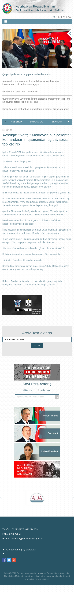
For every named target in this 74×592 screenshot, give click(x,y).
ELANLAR (57, 121)
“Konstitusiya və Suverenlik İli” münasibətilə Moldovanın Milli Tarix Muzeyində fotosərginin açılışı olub (36, 100)
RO (69, 17)
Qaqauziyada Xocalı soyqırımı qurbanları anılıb (26, 74)
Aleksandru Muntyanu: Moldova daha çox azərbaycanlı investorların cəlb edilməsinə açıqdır (30, 83)
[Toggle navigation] (5, 21)
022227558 (15, 534)
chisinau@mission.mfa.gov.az (27, 538)
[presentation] (5, 121)
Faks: (11, 534)
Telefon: (20, 529)
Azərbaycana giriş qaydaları (21, 549)
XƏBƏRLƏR (17, 121)
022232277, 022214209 (25, 529)
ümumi (29, 390)
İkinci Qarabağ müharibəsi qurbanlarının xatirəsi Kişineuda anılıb (35, 109)
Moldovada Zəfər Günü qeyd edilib (20, 91)
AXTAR (37, 346)
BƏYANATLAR (37, 121)
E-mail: (22, 538)
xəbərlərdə (45, 390)
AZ (54, 17)
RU (59, 17)
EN (64, 17)
